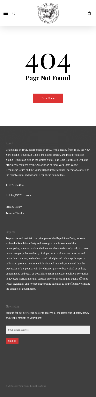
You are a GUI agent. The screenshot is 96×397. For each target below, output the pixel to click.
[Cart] (88, 13)
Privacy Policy (14, 206)
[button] (6, 13)
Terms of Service (15, 213)
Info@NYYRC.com (20, 195)
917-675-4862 (16, 185)
